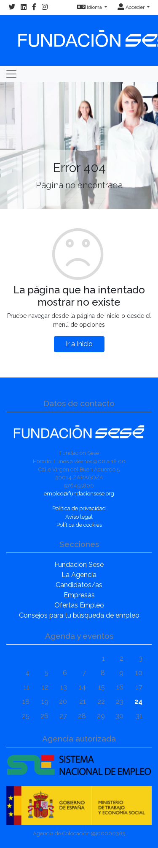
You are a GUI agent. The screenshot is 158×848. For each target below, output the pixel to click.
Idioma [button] (90, 7)
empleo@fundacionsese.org (79, 493)
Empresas (79, 595)
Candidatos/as (79, 585)
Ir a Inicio (79, 344)
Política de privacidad (79, 508)
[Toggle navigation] (11, 74)
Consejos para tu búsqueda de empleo (79, 615)
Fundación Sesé (79, 565)
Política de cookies (79, 525)
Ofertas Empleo (79, 605)
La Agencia (79, 575)
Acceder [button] (132, 7)
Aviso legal (79, 517)
